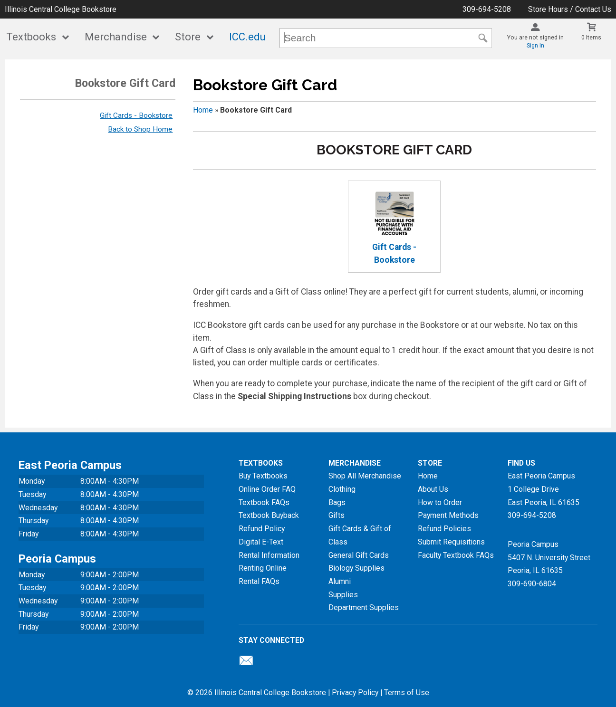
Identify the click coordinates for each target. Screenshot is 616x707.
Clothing (342, 489)
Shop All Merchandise (364, 475)
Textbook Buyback (269, 515)
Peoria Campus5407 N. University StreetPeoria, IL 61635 (549, 557)
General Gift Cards (358, 555)
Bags (337, 502)
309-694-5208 (486, 9)
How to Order (440, 502)
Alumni (339, 581)
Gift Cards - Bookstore (136, 115)
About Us (433, 489)
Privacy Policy (355, 692)
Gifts (336, 515)
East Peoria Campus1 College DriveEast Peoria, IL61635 (543, 488)
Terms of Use (406, 692)
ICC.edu (247, 37)
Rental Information (269, 555)
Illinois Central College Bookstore (60, 9)
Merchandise (116, 37)
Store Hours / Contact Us (569, 9)
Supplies (343, 594)
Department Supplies (363, 607)
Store (188, 37)
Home (203, 110)
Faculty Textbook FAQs (456, 555)
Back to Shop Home (140, 129)
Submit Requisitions (451, 541)
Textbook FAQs (264, 502)
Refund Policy (262, 528)
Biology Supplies (356, 568)
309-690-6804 (532, 583)
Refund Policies (444, 528)
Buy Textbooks (263, 475)
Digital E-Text (261, 541)
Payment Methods (448, 515)
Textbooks (31, 37)
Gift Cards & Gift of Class (359, 535)
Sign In (535, 45)
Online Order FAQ (267, 489)
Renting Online (263, 568)
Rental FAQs (259, 581)
